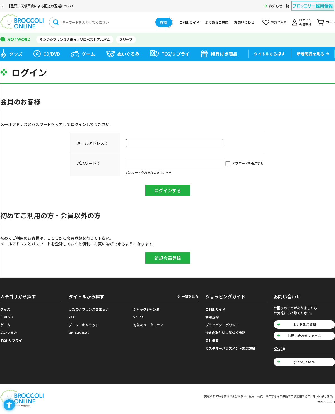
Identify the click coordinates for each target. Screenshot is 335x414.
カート (330, 22)
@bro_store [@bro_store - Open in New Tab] (304, 361)
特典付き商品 (224, 53)
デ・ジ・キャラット (84, 324)
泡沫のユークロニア (148, 324)
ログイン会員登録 (305, 22)
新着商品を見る (310, 54)
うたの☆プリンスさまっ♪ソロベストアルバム (75, 39)
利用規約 (212, 317)
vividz (138, 317)
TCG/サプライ (176, 53)
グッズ (16, 53)
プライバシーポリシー (222, 324)
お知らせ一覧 (279, 5)
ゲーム (88, 53)
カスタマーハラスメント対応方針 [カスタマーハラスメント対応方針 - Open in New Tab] (230, 348)
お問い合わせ (244, 22)
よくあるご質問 (216, 22)
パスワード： (88, 163)
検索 (164, 22)
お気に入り (278, 22)
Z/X (71, 317)
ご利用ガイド (189, 22)
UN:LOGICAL (79, 332)
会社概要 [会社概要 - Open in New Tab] (212, 340)
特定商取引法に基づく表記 (225, 332)
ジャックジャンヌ (146, 309)
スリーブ (125, 39)
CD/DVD (51, 53)
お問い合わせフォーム (304, 335)
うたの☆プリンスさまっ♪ (89, 309)
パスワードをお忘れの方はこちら (149, 172)
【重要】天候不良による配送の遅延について (40, 5)
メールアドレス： (92, 143)
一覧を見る (190, 296)
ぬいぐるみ (128, 53)
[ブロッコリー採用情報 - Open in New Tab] (313, 2)
